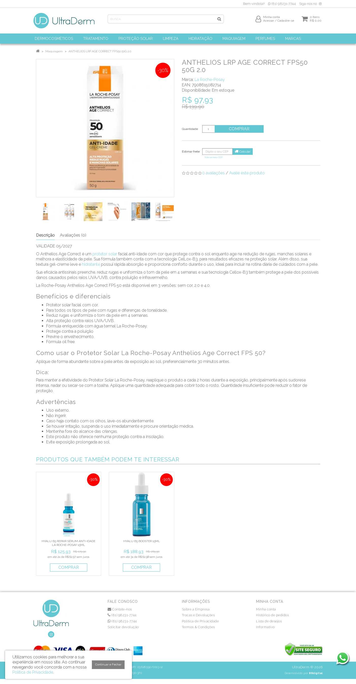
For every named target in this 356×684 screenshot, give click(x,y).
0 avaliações (213, 173)
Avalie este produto (247, 173)
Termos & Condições (198, 627)
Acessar (268, 22)
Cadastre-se (285, 22)
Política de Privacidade (200, 621)
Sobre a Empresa (196, 609)
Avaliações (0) (73, 235)
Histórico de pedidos (272, 615)
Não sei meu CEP (214, 157)
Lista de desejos (269, 621)
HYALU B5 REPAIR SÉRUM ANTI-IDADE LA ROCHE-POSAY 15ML (68, 542)
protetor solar (104, 254)
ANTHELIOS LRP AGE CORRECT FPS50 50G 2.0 (100, 51)
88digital (316, 673)
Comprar (240, 128)
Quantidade (190, 129)
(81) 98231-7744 (282, 4)
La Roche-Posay (210, 79)
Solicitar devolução (123, 627)
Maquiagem (54, 51)
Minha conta (266, 609)
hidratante (91, 264)
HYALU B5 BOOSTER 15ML (141, 541)
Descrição (45, 235)
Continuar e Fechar (108, 664)
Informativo (265, 627)
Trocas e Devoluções (198, 615)
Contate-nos (120, 609)
